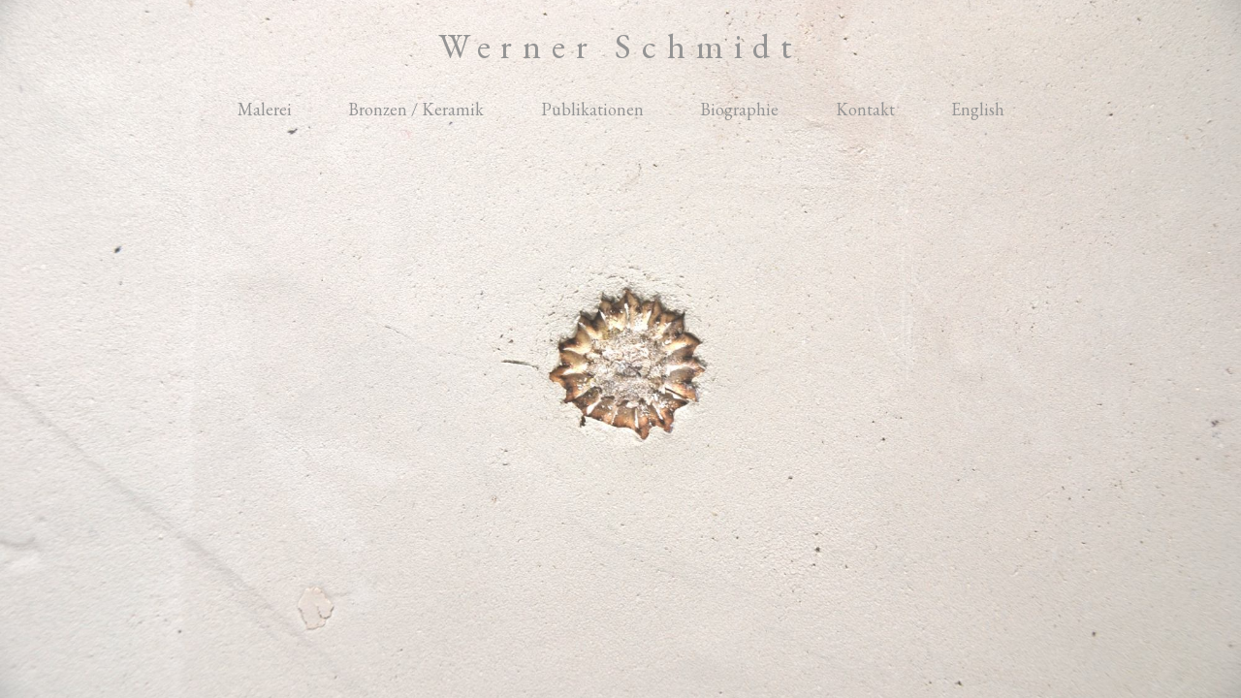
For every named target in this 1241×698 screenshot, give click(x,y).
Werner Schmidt (620, 46)
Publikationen (592, 109)
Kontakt (865, 109)
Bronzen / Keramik (416, 109)
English (977, 109)
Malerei (265, 109)
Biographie (739, 109)
